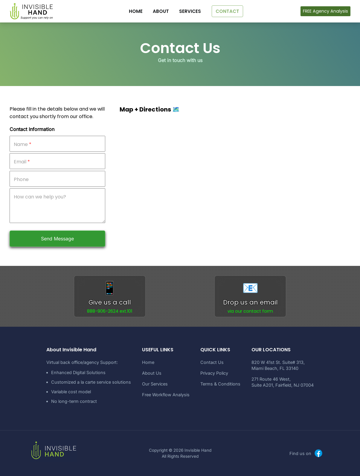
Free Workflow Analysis (166, 394)
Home (148, 362)
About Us (151, 373)
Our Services (155, 383)
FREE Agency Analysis (325, 11)
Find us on (306, 453)
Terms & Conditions (220, 383)
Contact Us (212, 362)
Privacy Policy (214, 373)
